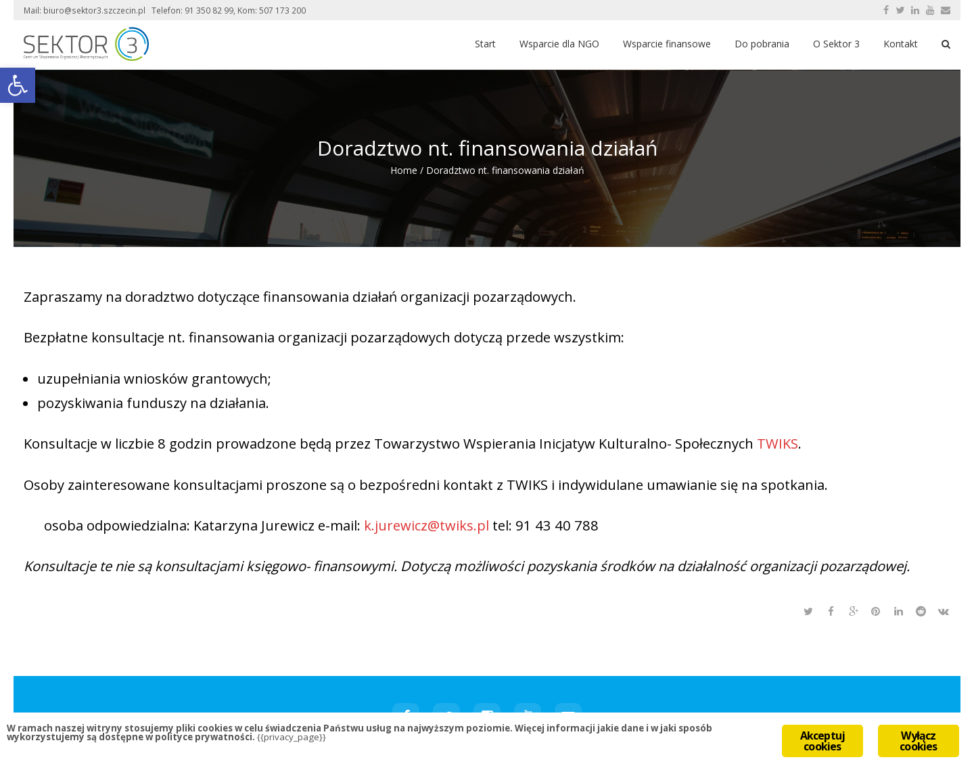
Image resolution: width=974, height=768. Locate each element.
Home (403, 170)
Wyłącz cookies (918, 741)
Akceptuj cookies (822, 741)
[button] (17, 85)
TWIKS (777, 443)
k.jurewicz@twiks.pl (426, 525)
